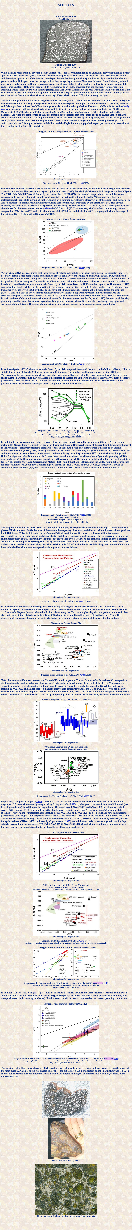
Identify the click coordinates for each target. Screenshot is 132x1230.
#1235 (80, 183)
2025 (67, 821)
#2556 (82, 515)
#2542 (75, 804)
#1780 (82, 675)
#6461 (82, 601)
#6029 (39, 801)
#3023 (86, 796)
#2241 (81, 364)
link (105, 983)
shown (48, 208)
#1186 (81, 267)
